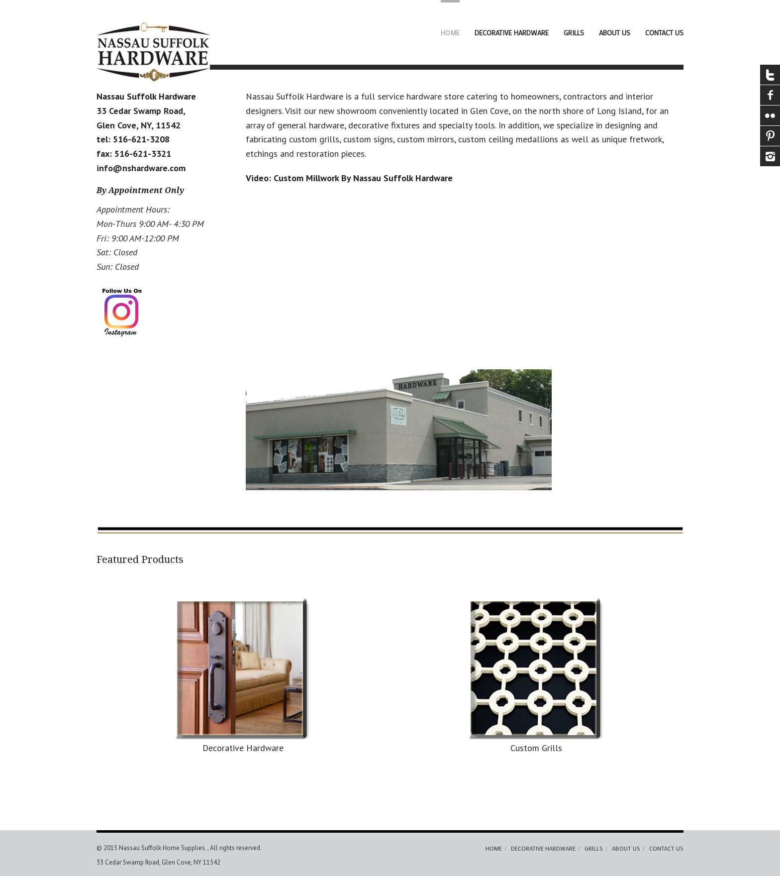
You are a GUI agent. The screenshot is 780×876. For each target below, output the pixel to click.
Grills (574, 32)
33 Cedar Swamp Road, (141, 110)
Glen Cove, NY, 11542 (139, 125)
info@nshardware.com (141, 168)
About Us (614, 32)
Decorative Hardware (512, 32)
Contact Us (664, 32)
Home (450, 32)
